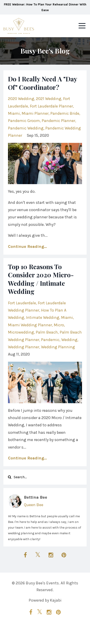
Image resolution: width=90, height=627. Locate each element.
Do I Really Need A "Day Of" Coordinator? (42, 83)
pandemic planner (58, 120)
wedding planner (23, 346)
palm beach (47, 332)
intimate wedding (42, 317)
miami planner (35, 113)
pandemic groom (24, 120)
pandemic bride (64, 113)
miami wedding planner (30, 324)
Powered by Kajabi (45, 600)
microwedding (21, 332)
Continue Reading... (27, 246)
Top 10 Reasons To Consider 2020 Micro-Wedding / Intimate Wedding (41, 278)
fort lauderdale (22, 302)
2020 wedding (21, 98)
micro (59, 324)
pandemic (50, 339)
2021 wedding (48, 98)
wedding (69, 339)
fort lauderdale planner (51, 106)
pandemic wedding (26, 128)
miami (14, 113)
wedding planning (58, 346)
